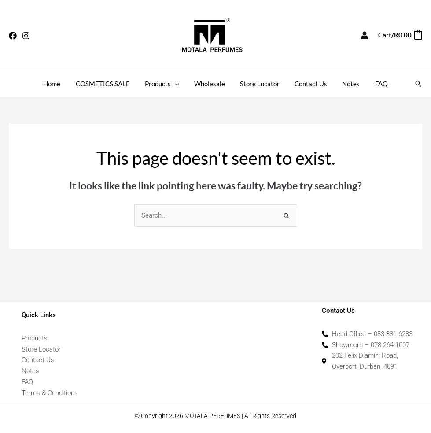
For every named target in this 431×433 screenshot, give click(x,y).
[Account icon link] (364, 35)
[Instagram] (26, 36)
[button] (177, 83)
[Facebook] (13, 36)
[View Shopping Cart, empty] (399, 35)
